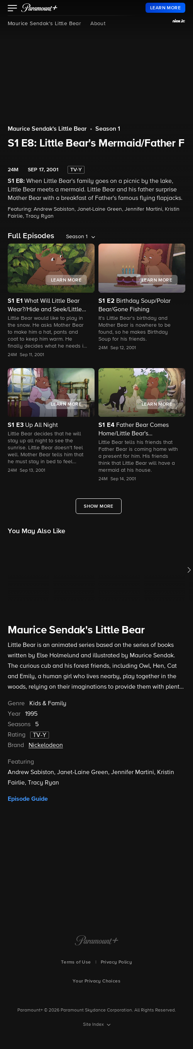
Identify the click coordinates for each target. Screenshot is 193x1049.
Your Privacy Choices (96, 981)
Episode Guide (28, 799)
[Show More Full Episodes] (99, 506)
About (97, 23)
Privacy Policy (116, 962)
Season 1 (107, 129)
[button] (12, 9)
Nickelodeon (46, 745)
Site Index (94, 1024)
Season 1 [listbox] (77, 236)
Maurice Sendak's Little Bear (44, 23)
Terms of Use (76, 962)
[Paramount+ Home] (97, 941)
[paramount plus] (39, 7)
